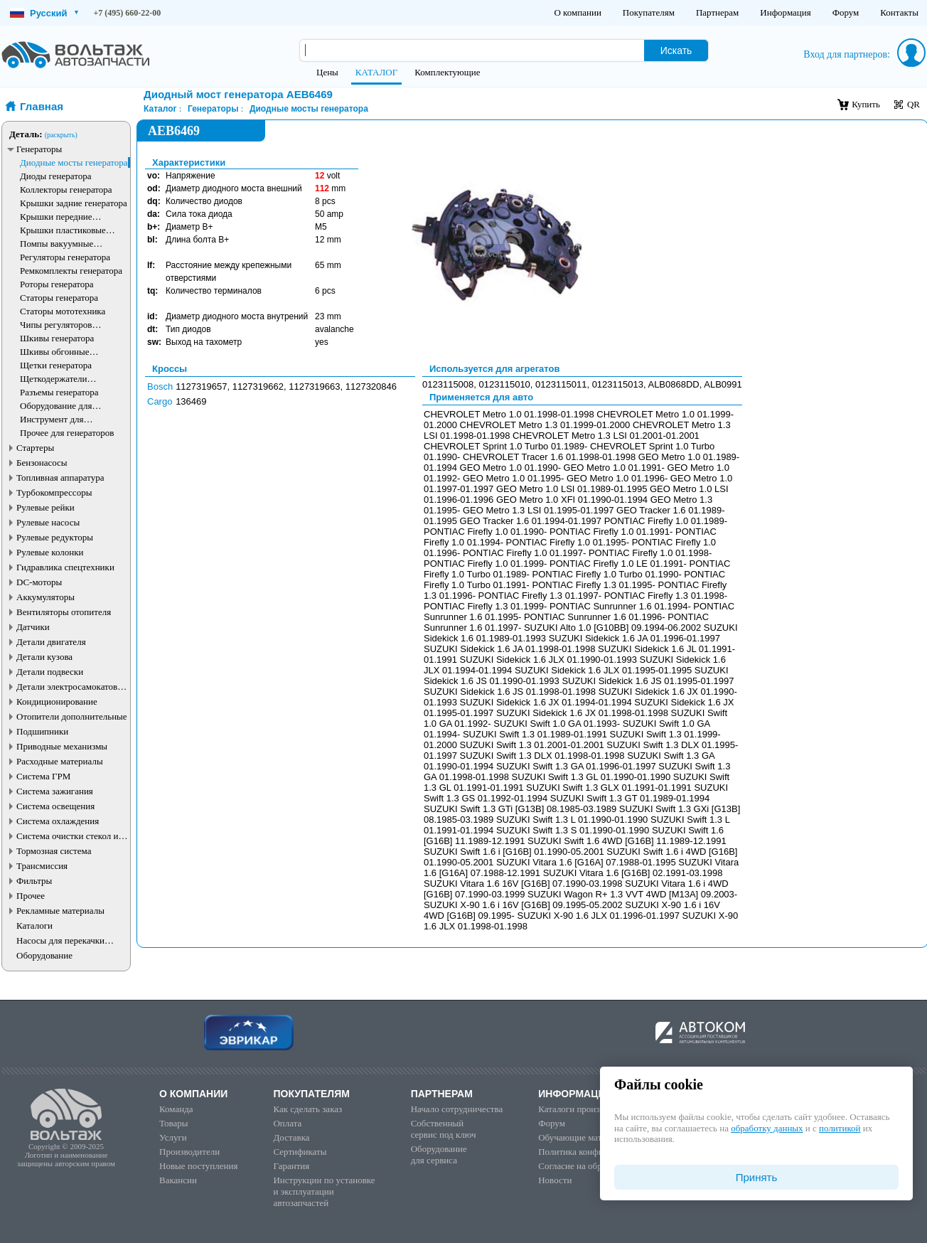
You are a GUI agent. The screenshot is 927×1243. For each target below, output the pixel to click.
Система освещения (55, 806)
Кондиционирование (56, 701)
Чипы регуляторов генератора (56, 324)
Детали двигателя (51, 641)
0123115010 (504, 384)
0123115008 (447, 384)
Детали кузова (44, 656)
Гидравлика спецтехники (65, 567)
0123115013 (617, 384)
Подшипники (42, 731)
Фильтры (34, 880)
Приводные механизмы (61, 746)
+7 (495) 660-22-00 (127, 13)
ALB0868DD (673, 384)
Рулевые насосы (48, 522)
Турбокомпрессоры (54, 492)
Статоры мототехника (62, 311)
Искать (676, 50)
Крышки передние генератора (56, 216)
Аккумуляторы (45, 597)
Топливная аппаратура (60, 477)
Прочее (30, 895)
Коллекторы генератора (66, 189)
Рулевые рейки (45, 507)
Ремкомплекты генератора (71, 270)
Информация (785, 12)
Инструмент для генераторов (52, 419)
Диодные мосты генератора (74, 162)
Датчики (33, 627)
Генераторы (39, 149)
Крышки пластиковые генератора (63, 230)
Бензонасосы (42, 462)
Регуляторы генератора (65, 257)
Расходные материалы (59, 761)
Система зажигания (54, 791)
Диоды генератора (55, 176)
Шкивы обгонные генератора (55, 351)
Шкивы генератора (57, 338)
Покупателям (649, 12)
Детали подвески (49, 671)
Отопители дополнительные (71, 716)
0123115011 (560, 384)
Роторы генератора (57, 284)
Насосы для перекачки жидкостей (60, 940)
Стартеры (35, 447)
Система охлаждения (57, 821)
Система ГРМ (43, 776)
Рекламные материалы (60, 910)
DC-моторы (39, 582)
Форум (845, 12)
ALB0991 (723, 384)
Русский (44, 13)
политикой (839, 1128)
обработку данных (767, 1128)
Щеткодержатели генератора (53, 378)
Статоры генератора (59, 297)
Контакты (899, 12)
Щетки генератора (56, 365)
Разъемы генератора (59, 392)
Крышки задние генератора (73, 203)
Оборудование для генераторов (56, 405)
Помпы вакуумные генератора (56, 243)
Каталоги (34, 925)
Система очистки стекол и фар (67, 836)
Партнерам (717, 12)
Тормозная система (53, 850)
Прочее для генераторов (67, 432)
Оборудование (44, 955)
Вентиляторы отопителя (63, 612)
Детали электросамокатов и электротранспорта (70, 686)
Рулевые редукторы (54, 537)
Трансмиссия (42, 865)
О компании (577, 12)
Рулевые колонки (50, 552)
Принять (757, 1177)
